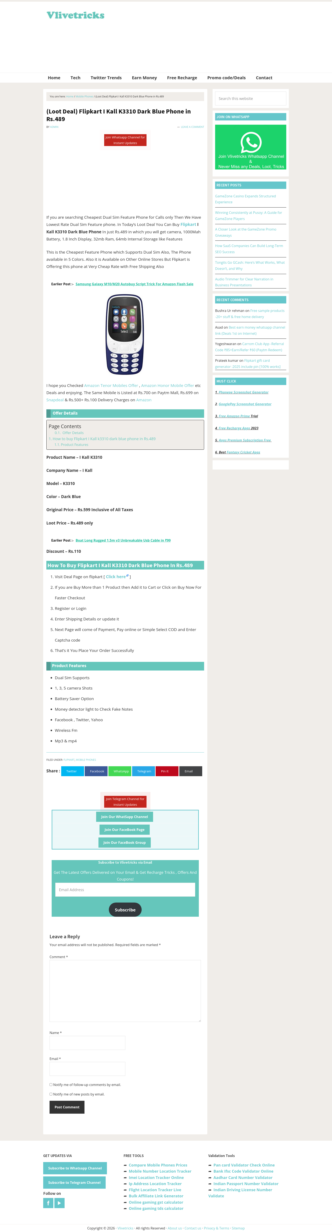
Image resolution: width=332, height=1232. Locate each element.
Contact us (192, 1228)
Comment (59, 957)
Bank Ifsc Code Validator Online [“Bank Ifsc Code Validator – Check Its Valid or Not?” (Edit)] (243, 1171)
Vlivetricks (75, 14)
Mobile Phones (86, 760)
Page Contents (65, 426)
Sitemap (238, 1228)
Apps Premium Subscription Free (245, 440)
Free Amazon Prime (234, 416)
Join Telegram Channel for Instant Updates (125, 802)
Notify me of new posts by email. (79, 1094)
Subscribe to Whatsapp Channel (75, 1168)
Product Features (74, 444)
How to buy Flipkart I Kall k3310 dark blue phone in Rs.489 (104, 438)
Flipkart (188, 224)
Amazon (143, 400)
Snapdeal (55, 400)
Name (56, 1032)
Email (55, 1058)
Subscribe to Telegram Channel (74, 1182)
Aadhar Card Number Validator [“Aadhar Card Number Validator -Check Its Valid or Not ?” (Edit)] (243, 1177)
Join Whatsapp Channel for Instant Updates (125, 140)
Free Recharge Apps (234, 428)
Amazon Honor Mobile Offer (167, 385)
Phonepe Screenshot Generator (243, 392)
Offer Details (72, 432)
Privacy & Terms (216, 1228)
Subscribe (125, 910)
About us (175, 1228)
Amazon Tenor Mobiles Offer (111, 385)
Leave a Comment (192, 127)
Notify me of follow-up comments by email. (87, 1084)
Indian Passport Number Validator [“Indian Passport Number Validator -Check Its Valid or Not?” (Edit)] (245, 1183)
